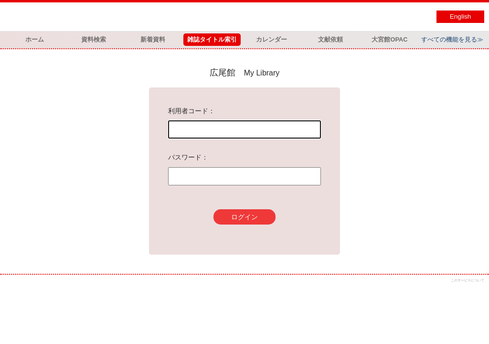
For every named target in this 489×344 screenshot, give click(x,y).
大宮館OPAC (389, 39)
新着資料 (152, 39)
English (460, 16)
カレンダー (271, 39)
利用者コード (188, 111)
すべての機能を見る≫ (452, 39)
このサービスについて (467, 280)
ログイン (244, 217)
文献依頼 (330, 39)
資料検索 (93, 39)
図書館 (105, 17)
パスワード (185, 157)
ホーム (34, 39)
